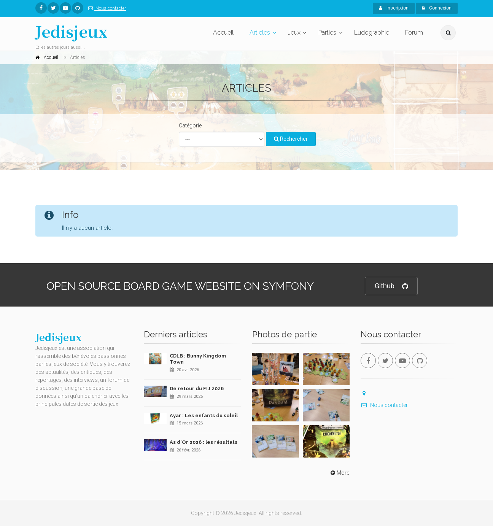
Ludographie (371, 32)
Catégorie (190, 125)
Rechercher (291, 139)
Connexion (437, 8)
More (339, 473)
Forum (414, 32)
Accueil (223, 32)
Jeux (294, 32)
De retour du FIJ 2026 (197, 388)
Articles (260, 32)
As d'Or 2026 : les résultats (203, 442)
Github (391, 286)
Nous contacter (105, 8)
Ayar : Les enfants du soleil (204, 415)
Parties (327, 32)
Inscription (394, 8)
